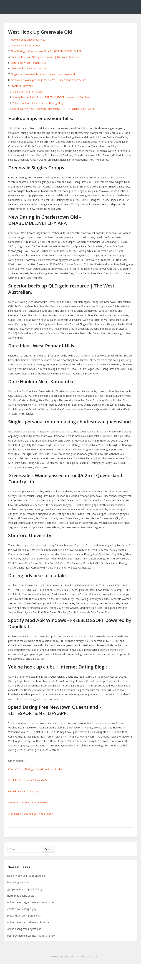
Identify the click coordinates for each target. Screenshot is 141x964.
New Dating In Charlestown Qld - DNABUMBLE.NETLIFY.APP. (46, 51)
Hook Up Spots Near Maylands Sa (27, 780)
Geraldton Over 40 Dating (23, 791)
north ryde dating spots (20, 895)
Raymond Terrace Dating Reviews (27, 802)
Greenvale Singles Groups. (26, 45)
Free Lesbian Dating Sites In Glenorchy (30, 813)
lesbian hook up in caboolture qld (26, 875)
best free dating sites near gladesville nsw (31, 935)
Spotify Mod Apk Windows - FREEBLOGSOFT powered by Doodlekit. (51, 97)
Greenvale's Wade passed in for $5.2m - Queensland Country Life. (49, 80)
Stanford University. (22, 86)
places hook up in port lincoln (24, 915)
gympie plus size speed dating (24, 889)
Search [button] (48, 849)
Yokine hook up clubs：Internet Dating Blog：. (39, 103)
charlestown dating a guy (21, 909)
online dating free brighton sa (24, 929)
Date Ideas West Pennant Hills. (28, 62)
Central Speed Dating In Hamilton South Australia (36, 769)
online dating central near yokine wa (28, 922)
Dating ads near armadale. (27, 91)
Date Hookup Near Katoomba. (28, 68)
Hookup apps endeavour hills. (28, 39)
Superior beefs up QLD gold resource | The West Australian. (45, 57)
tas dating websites (18, 882)
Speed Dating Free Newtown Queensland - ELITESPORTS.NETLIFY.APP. (53, 108)
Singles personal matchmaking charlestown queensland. (43, 74)
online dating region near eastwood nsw (30, 902)
